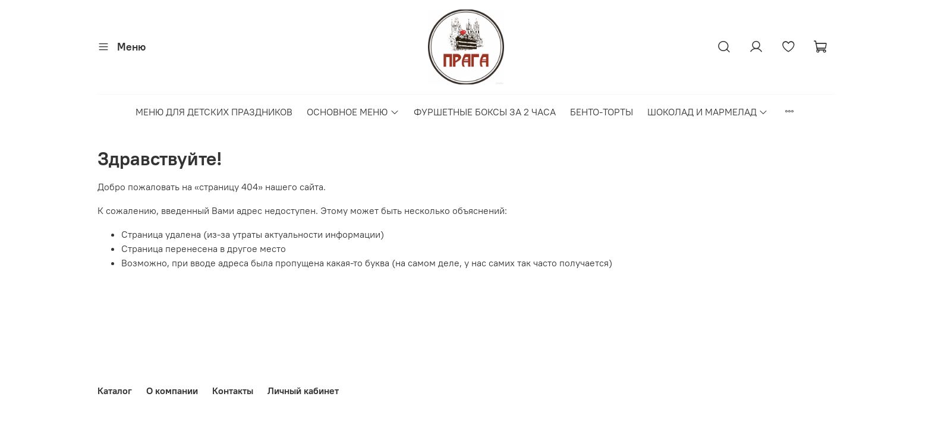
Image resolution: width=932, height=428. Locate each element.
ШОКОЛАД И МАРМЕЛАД (707, 112)
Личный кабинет (303, 390)
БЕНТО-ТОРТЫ (601, 112)
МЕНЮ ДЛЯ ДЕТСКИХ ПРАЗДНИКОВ (214, 112)
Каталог (114, 390)
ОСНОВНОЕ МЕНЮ (353, 112)
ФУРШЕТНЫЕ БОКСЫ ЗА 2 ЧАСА (485, 112)
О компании (172, 390)
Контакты (232, 390)
